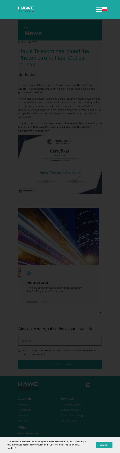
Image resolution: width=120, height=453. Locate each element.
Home (26, 27)
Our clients (24, 409)
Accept (104, 445)
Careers (23, 415)
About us (25, 398)
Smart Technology (72, 415)
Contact (23, 420)
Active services (70, 409)
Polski (104, 9)
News (36, 27)
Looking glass (69, 420)
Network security (28, 433)
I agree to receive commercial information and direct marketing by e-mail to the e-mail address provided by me (59, 352)
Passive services (71, 404)
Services (67, 398)
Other (22, 427)
